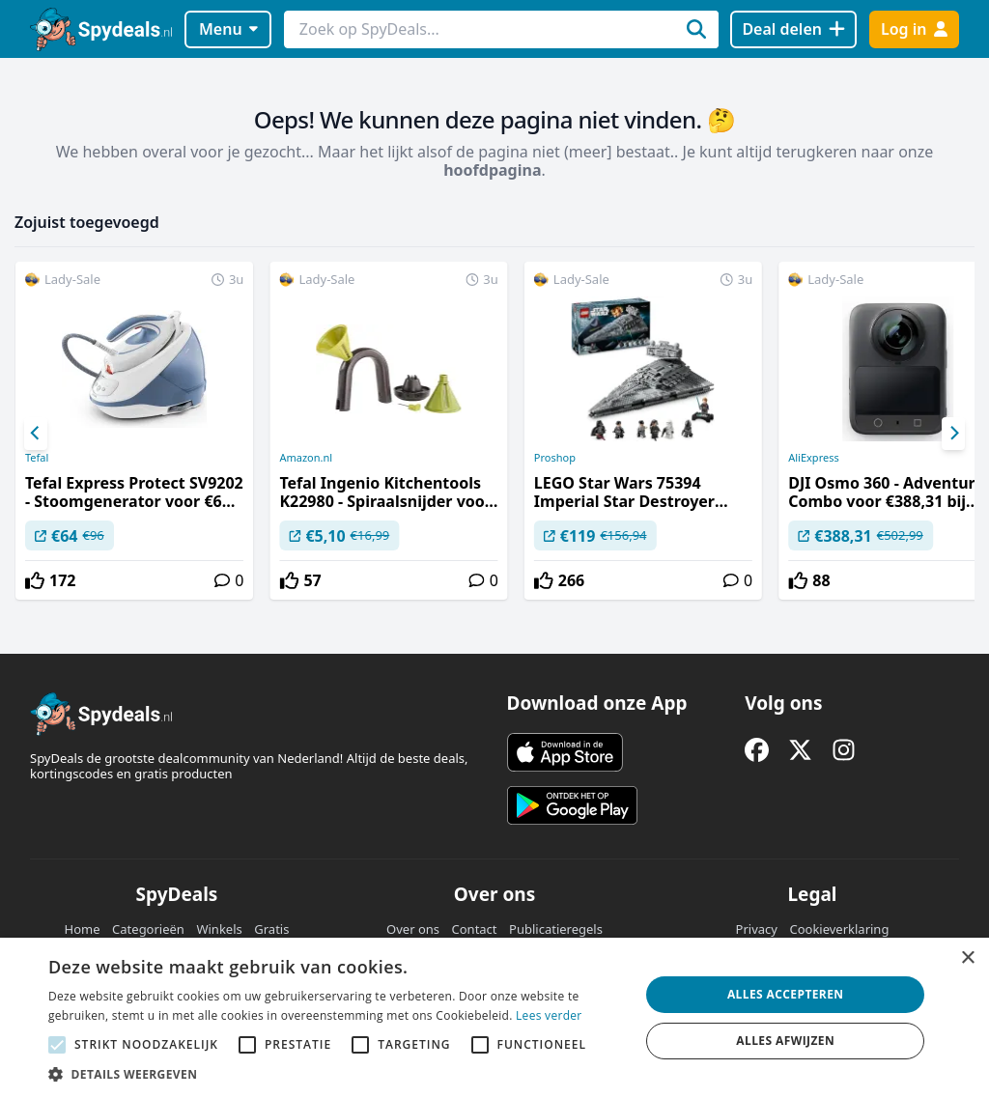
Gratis (271, 929)
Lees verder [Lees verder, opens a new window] (549, 1015)
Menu (228, 29)
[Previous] (35, 433)
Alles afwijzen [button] (785, 1040)
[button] (335, 1074)
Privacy (756, 929)
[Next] (953, 433)
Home (82, 929)
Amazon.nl (305, 458)
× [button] (967, 958)
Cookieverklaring (839, 929)
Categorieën (148, 929)
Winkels (218, 929)
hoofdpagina (492, 170)
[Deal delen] (793, 29)
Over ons (412, 929)
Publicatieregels (556, 929)
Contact (474, 929)
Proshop (555, 458)
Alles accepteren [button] (785, 994)
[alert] (494, 1018)
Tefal (36, 458)
